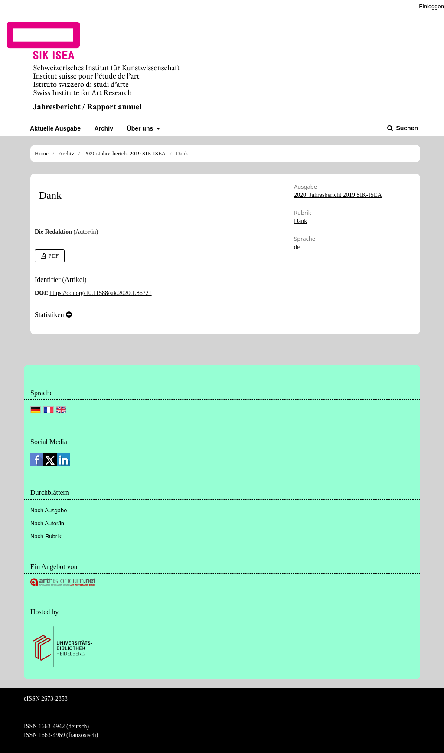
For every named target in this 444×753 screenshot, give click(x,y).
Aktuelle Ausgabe (55, 128)
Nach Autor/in (47, 523)
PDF (53, 255)
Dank (300, 221)
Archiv (103, 128)
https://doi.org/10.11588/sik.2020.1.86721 (100, 293)
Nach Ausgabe (48, 510)
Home (42, 153)
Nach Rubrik (46, 536)
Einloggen (431, 6)
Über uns (141, 128)
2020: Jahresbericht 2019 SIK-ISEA (125, 153)
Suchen (406, 127)
